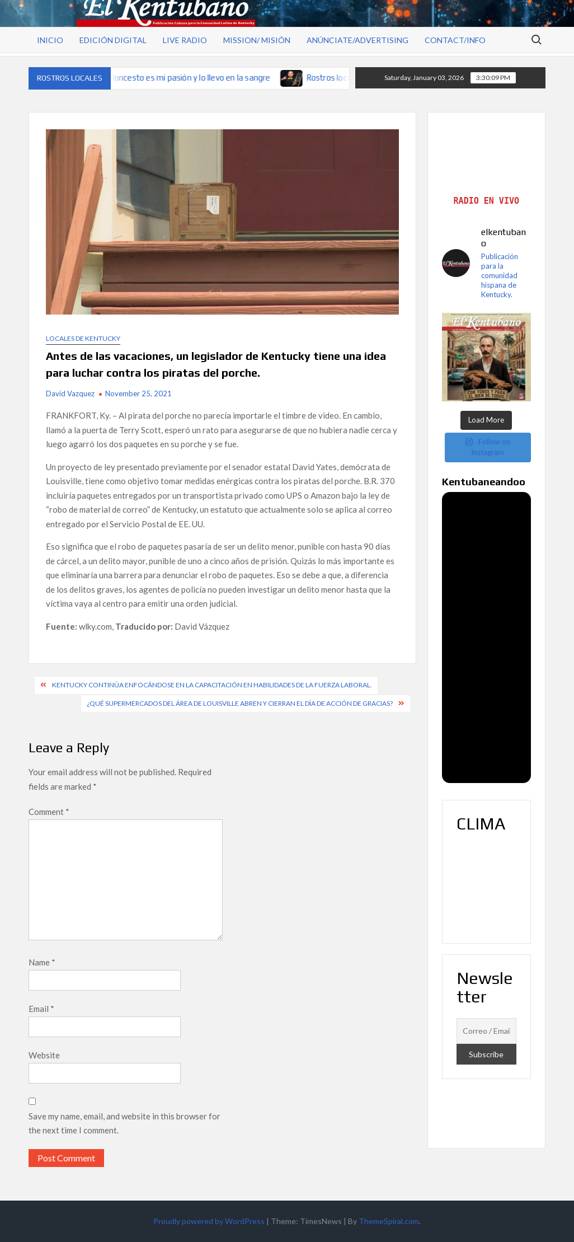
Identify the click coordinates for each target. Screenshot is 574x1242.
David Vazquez (70, 393)
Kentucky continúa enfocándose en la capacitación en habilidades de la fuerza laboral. (212, 685)
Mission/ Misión (256, 40)
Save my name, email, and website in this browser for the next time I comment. (124, 1123)
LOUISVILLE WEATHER (486, 887)
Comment (49, 812)
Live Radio (185, 40)
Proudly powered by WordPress (209, 1221)
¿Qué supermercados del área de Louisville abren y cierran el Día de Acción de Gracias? (240, 703)
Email (41, 1009)
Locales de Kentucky (83, 338)
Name (42, 962)
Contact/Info (455, 40)
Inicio (50, 40)
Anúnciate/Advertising (357, 40)
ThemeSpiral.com (389, 1221)
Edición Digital (113, 40)
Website (44, 1055)
